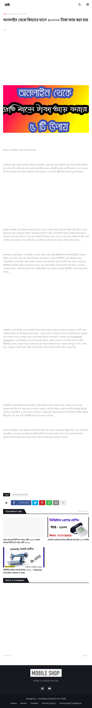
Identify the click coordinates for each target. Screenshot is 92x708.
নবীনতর (8, 655)
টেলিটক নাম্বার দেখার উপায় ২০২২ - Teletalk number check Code (22, 571)
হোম (5, 14)
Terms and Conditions (70, 703)
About (23, 703)
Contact (34, 703)
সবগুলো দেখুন (83, 511)
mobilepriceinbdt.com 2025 (52, 698)
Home (14, 703)
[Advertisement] (46, 53)
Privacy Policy (49, 703)
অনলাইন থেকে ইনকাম (17, 14)
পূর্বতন (84, 655)
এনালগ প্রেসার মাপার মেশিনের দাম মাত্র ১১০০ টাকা (68, 539)
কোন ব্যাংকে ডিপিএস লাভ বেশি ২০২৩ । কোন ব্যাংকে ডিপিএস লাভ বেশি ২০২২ (21, 541)
